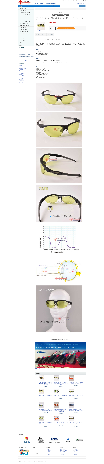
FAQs (20, 70)
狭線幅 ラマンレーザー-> (24, 25)
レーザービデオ (21, 77)
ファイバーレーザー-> (24, 16)
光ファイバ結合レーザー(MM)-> (25, 12)
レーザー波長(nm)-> (23, 29)
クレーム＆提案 (21, 73)
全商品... (20, 45)
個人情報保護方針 (22, 80)
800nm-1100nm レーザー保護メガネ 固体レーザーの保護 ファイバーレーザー (45, 423)
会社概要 (62, 0)
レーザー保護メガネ (42, 8)
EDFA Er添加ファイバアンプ (25, 21)
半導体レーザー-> (23, 10)
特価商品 (41, 3)
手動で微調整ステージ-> (24, 31)
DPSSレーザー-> (23, 8)
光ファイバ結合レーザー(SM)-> (25, 14)
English (84, 0)
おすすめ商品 (47, 3)
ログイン (78, 3)
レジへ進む (82, 6)
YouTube (75, 454)
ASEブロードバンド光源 (24, 19)
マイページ (53, 3)
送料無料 (20, 74)
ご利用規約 (21, 79)
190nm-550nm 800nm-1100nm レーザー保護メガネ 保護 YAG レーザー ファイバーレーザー (61, 410)
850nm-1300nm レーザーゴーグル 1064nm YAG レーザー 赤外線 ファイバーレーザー (76, 423)
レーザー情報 (80, 0)
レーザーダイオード (23, 38)
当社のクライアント (68, 0)
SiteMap (44, 461)
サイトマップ (21, 78)
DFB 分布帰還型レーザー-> (24, 23)
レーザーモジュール (23, 36)
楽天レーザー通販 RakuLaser (28, 461)
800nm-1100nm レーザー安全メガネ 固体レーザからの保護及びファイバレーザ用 (61, 383)
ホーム (37, 8)
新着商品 (36, 3)
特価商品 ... (21, 42)
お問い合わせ (58, 0)
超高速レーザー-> (23, 27)
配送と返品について (22, 82)
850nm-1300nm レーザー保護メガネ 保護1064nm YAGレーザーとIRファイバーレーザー (45, 383)
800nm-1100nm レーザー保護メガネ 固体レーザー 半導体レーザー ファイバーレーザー (45, 397)
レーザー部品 (22, 40)
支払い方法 (75, 0)
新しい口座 (83, 3)
